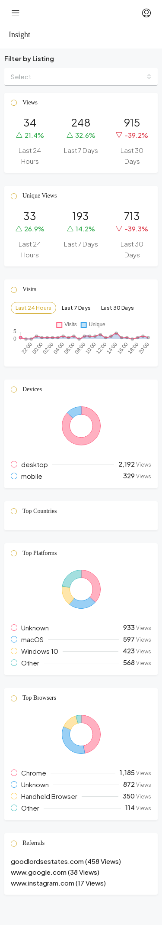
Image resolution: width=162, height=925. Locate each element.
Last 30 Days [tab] (117, 308)
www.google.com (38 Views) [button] (55, 872)
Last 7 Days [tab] (76, 308)
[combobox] (81, 77)
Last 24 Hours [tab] (33, 308)
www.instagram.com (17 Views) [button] (58, 883)
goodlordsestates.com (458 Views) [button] (66, 861)
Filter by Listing (29, 58)
